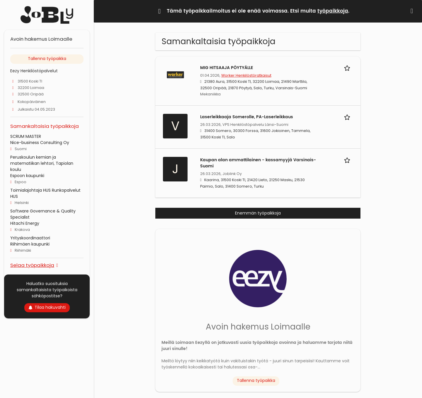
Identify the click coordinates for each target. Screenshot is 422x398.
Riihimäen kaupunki (30, 244)
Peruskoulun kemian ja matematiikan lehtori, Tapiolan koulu (41, 163)
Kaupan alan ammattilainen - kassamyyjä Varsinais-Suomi (258, 163)
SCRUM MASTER (25, 136)
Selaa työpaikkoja (32, 265)
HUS (14, 196)
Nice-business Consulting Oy (39, 142)
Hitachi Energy (24, 223)
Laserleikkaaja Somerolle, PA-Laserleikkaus (246, 117)
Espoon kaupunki (27, 176)
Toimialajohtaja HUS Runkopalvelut (45, 190)
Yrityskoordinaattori (30, 238)
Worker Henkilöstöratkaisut (246, 75)
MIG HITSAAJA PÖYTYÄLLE (226, 67)
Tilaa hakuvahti (47, 307)
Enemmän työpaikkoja (258, 213)
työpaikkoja (332, 11)
